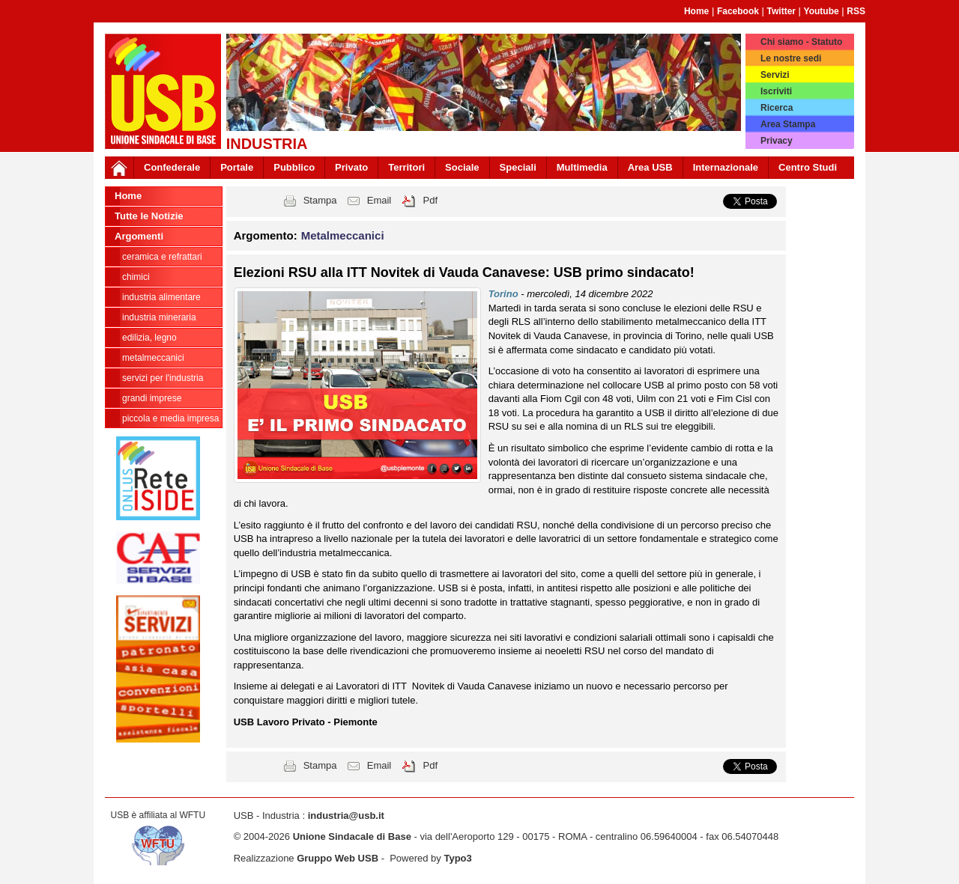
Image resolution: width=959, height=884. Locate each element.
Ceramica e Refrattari (162, 257)
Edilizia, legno (149, 337)
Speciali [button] (518, 167)
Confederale (172, 167)
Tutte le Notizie (149, 216)
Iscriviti (776, 91)
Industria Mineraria (159, 317)
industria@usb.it (346, 815)
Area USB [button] (650, 167)
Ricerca (776, 108)
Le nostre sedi (790, 58)
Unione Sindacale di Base (352, 836)
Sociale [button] (462, 167)
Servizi (775, 75)
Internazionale (725, 167)
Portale (236, 167)
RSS (856, 11)
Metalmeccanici (153, 358)
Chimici (136, 277)
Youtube (821, 11)
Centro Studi (807, 167)
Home (696, 11)
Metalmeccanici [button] (342, 235)
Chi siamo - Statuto (801, 42)
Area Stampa (787, 124)
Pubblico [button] (294, 167)
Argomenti (139, 236)
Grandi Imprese (151, 398)
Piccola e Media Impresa (170, 418)
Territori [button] (406, 167)
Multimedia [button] (582, 167)
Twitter (781, 11)
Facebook (738, 11)
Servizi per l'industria (162, 378)
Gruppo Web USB (337, 858)
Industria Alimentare (161, 297)
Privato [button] (351, 167)
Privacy (776, 140)
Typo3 (457, 858)
